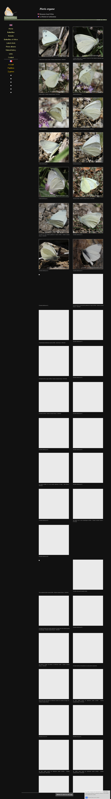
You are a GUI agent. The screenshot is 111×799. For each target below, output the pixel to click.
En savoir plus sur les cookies (95, 797)
